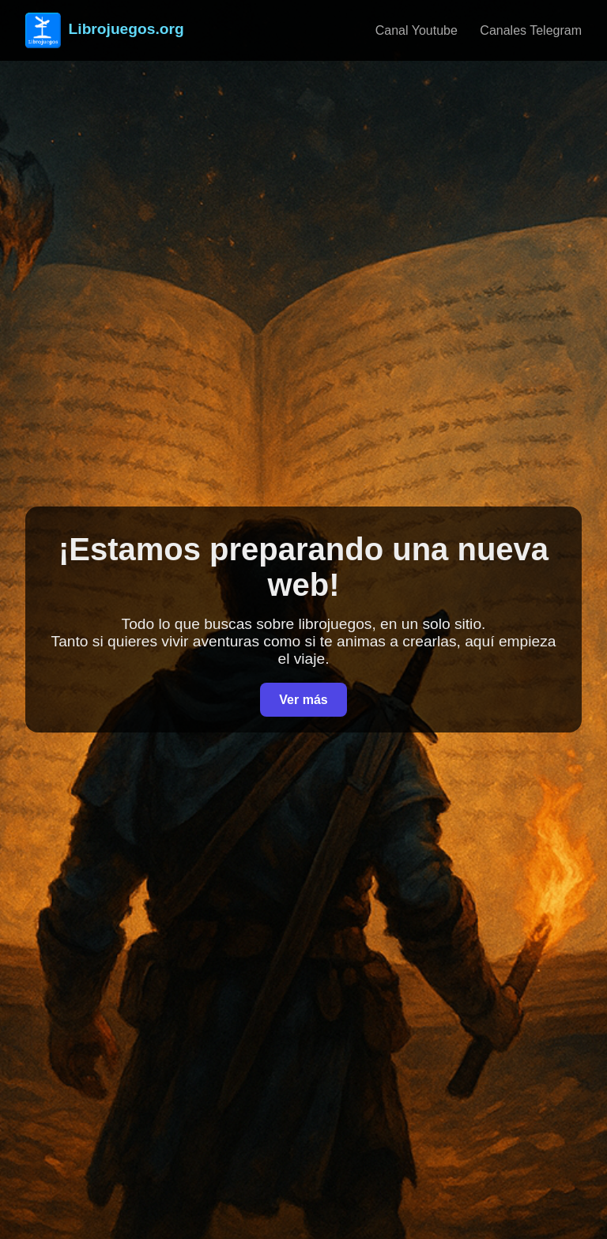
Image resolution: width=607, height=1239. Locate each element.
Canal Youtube (416, 30)
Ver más (303, 699)
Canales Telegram (531, 30)
